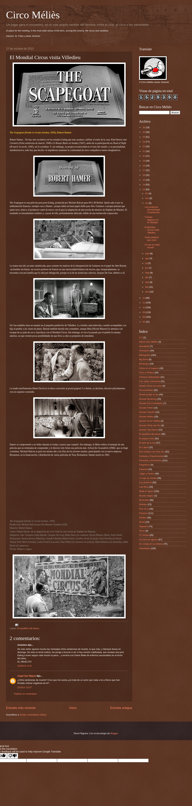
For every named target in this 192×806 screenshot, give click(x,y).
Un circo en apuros (148, 539)
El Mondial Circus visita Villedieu (152, 230)
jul (146, 263)
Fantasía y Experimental (151, 456)
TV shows (144, 535)
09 (144, 312)
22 (144, 146)
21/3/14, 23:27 (24, 687)
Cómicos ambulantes (149, 377)
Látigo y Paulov (146, 473)
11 (144, 302)
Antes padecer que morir (152, 238)
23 (144, 141)
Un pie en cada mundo (152, 246)
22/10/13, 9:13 (24, 666)
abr (147, 277)
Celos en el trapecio (149, 368)
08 (144, 317)
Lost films (143, 487)
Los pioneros (145, 482)
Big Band (143, 359)
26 (144, 127)
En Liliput (143, 447)
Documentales (146, 390)
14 (144, 184)
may (147, 272)
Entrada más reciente (21, 708)
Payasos (143, 513)
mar (147, 282)
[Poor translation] (12, 756)
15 (144, 180)
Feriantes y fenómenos (150, 460)
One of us (144, 509)
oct (147, 203)
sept (147, 253)
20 (144, 156)
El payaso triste (146, 438)
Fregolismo (144, 464)
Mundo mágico (146, 495)
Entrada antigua (121, 708)
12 (144, 298)
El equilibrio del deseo (28, 628)
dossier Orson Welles (149, 421)
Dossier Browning (147, 399)
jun (147, 268)
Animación (144, 350)
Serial (142, 522)
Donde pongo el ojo (148, 394)
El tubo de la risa (147, 443)
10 (144, 307)
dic (147, 193)
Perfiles (142, 517)
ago (147, 258)
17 (144, 170)
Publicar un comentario (25, 694)
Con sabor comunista (149, 381)
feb (147, 287)
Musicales (144, 500)
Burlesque (144, 363)
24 (144, 137)
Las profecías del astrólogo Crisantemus (152, 210)
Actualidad (144, 346)
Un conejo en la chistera (151, 544)
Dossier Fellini (146, 407)
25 (144, 132)
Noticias (143, 504)
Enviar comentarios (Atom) (33, 714)
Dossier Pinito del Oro (150, 425)
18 (144, 165)
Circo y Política (146, 372)
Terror (142, 530)
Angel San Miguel (26, 676)
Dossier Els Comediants (151, 403)
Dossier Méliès (146, 416)
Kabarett (143, 469)
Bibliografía (144, 355)
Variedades (144, 548)
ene (147, 291)
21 (144, 151)
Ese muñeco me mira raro (152, 451)
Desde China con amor (150, 386)
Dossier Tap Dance (148, 429)
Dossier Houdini (147, 412)
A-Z (141, 337)
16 (144, 175)
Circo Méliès (33, 15)
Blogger (114, 733)
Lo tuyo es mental (148, 478)
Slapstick (143, 526)
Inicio (73, 708)
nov (147, 198)
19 (144, 160)
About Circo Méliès (148, 341)
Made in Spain (146, 491)
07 (144, 321)
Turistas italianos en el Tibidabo (151, 220)
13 (144, 189)
